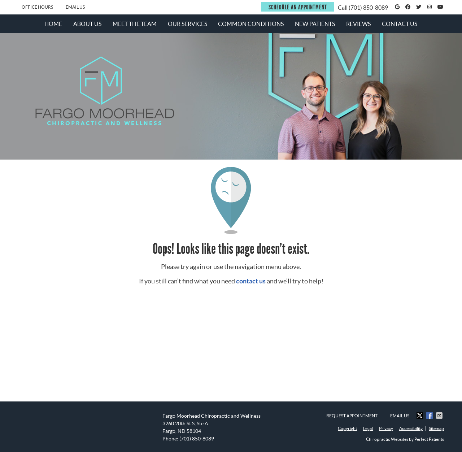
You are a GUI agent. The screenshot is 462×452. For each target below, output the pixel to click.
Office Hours (37, 7)
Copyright (347, 428)
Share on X (420, 415)
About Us (87, 24)
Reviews (358, 24)
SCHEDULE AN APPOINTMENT (298, 7)
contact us (251, 281)
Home (53, 24)
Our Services (187, 24)
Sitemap (436, 428)
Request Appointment (352, 415)
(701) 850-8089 (368, 7)
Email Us (75, 7)
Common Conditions (251, 24)
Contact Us (399, 24)
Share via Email (440, 415)
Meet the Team (135, 24)
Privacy (386, 428)
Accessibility (411, 428)
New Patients (315, 24)
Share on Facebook (430, 415)
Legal (368, 428)
